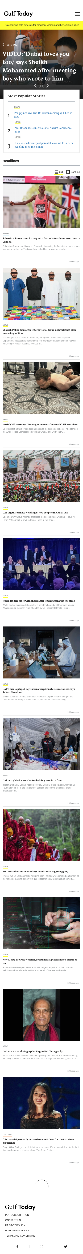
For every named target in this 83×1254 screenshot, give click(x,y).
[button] (48, 86)
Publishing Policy (17, 1230)
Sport (6, 233)
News (17, 107)
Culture (7, 1134)
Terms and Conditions (20, 1235)
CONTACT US (13, 1220)
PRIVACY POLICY (15, 1225)
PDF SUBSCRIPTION (17, 1214)
